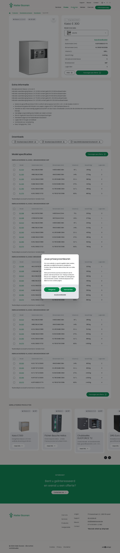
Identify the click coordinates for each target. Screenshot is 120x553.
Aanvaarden (68, 289)
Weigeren (51, 289)
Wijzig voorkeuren (60, 294)
